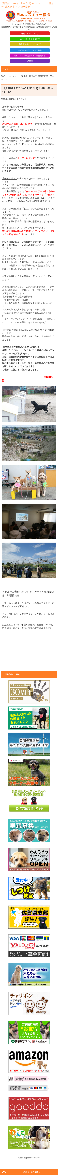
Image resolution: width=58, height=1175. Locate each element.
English (30, 61)
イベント (22, 99)
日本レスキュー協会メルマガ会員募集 (29, 56)
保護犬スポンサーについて (30, 44)
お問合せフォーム (19, 287)
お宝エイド (7, 624)
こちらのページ (18, 228)
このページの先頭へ (31, 1172)
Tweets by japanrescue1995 (29, 1158)
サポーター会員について (29, 39)
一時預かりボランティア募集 (30, 50)
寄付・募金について (29, 34)
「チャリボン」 (9, 178)
